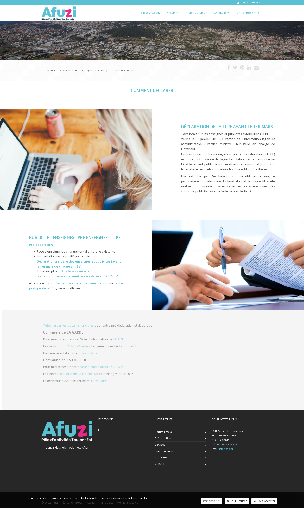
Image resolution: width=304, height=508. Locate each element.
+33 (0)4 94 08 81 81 (251, 2)
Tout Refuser (237, 501)
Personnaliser (211, 501)
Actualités (222, 13)
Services (172, 13)
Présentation (150, 13)
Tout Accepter (264, 501)
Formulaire (92, 353)
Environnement (196, 13)
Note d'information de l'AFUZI (103, 367)
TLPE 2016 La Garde (75, 346)
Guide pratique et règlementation (81, 283)
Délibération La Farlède (78, 374)
